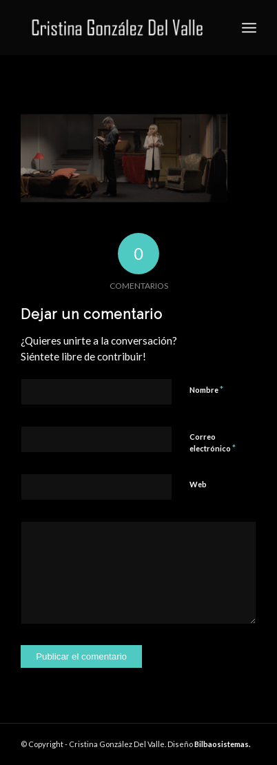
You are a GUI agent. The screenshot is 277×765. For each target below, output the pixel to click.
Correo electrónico (212, 443)
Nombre (206, 389)
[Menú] (249, 27)
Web (198, 484)
